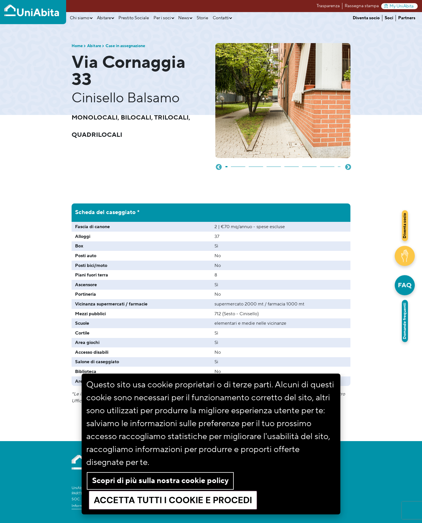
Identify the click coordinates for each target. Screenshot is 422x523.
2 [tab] (238, 164)
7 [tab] (327, 164)
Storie (202, 18)
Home (77, 46)
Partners (406, 18)
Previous (218, 167)
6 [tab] (309, 164)
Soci (389, 18)
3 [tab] (256, 164)
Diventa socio (366, 18)
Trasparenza (328, 6)
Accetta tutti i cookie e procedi (173, 500)
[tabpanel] (282, 100)
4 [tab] (273, 164)
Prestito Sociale (133, 18)
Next (347, 167)
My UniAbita (399, 6)
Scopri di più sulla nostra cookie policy (160, 481)
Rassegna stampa (362, 6)
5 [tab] (291, 164)
